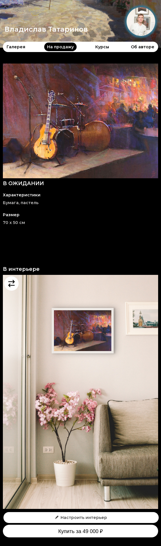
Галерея (16, 46)
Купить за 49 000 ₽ (80, 531)
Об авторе (142, 46)
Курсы (102, 46)
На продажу (60, 46)
